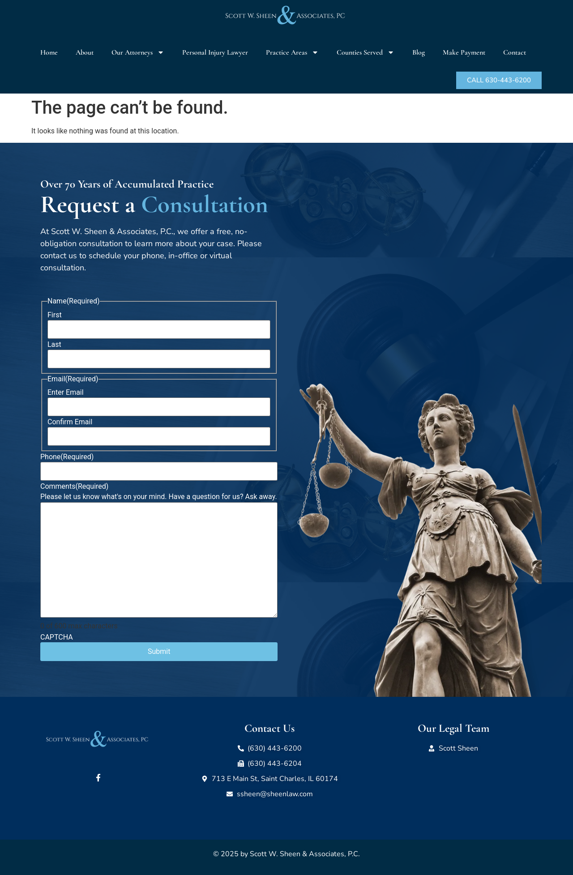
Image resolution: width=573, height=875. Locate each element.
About (85, 52)
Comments (74, 486)
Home (49, 52)
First (54, 315)
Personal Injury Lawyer (215, 52)
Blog (418, 52)
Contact (514, 52)
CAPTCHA (56, 637)
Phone (67, 457)
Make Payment (464, 52)
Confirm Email (69, 422)
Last (54, 344)
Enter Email (65, 392)
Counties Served (365, 52)
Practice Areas (292, 52)
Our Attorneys (137, 52)
